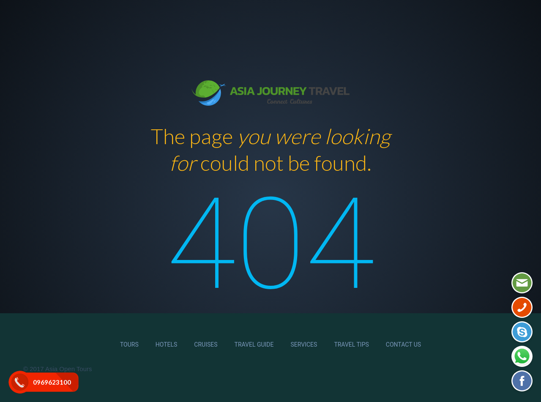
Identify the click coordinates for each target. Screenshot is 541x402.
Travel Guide (254, 344)
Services (304, 344)
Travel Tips (351, 344)
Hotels (167, 344)
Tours (129, 344)
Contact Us (403, 344)
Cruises (205, 344)
